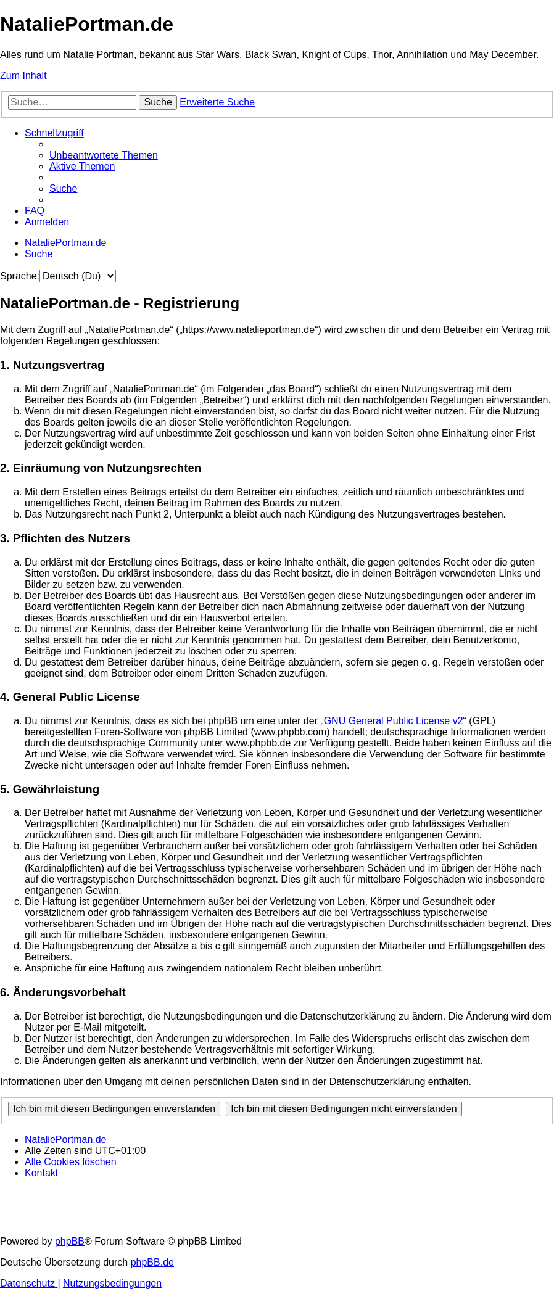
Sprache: (19, 276)
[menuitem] (103, 155)
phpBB (70, 1241)
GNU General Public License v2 (393, 720)
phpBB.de (152, 1262)
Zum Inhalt (23, 75)
